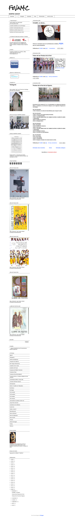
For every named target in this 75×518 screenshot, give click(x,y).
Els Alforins (12, 388)
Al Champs (12, 353)
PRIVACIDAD (41, 16)
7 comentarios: (52, 48)
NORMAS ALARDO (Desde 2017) (16, 30)
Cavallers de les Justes (14, 365)
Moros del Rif (12, 417)
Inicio (50, 147)
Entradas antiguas (60, 147)
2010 (12, 487)
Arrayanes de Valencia (14, 361)
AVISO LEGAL (50, 16)
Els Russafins (12, 394)
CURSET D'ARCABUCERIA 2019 (16, 27)
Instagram (22, 16)
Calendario (29, 16)
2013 (12, 482)
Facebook (12, 16)
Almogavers (12, 357)
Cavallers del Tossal (14, 367)
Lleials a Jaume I (13, 409)
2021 (12, 468)
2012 (12, 484)
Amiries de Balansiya (14, 359)
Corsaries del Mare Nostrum (15, 381)
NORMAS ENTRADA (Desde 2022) (17, 32)
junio (13, 505)
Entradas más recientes (39, 147)
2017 (12, 475)
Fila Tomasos (12, 398)
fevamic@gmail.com (14, 53)
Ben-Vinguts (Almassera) (15, 363)
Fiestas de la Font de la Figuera (42, 85)
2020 (12, 470)
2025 (12, 461)
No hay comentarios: (53, 76)
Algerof (11, 355)
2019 (12, 471)
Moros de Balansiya (14, 415)
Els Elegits (12, 390)
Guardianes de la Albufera (15, 404)
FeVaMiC (19, 7)
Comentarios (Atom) (52, 152)
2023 (12, 464)
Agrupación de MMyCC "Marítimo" (16, 453)
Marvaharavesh (13, 411)
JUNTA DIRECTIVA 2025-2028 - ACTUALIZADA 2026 (16, 23)
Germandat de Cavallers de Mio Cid (17, 400)
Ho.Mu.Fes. (12, 407)
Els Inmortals (12, 392)
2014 (12, 480)
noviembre (14, 498)
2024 (12, 462)
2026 (12, 459)
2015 (12, 478)
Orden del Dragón (13, 421)
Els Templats (12, 396)
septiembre (14, 501)
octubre (13, 499)
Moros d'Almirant (13, 413)
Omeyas (11, 419)
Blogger (42, 515)
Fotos (35, 16)
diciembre (14, 490)
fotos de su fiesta (60, 67)
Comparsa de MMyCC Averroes (16, 370)
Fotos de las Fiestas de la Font (42, 55)
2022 (12, 466)
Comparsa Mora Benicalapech (16, 374)
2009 (12, 489)
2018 (12, 473)
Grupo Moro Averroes (14, 402)
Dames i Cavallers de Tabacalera (16, 385)
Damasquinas (12, 383)
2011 (12, 485)
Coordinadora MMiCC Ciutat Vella (16, 379)
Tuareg (11, 423)
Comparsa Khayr (13, 372)
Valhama (11, 426)
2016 (12, 477)
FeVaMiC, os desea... (39, 23)
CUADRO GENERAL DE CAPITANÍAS (17, 25)
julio (13, 503)
